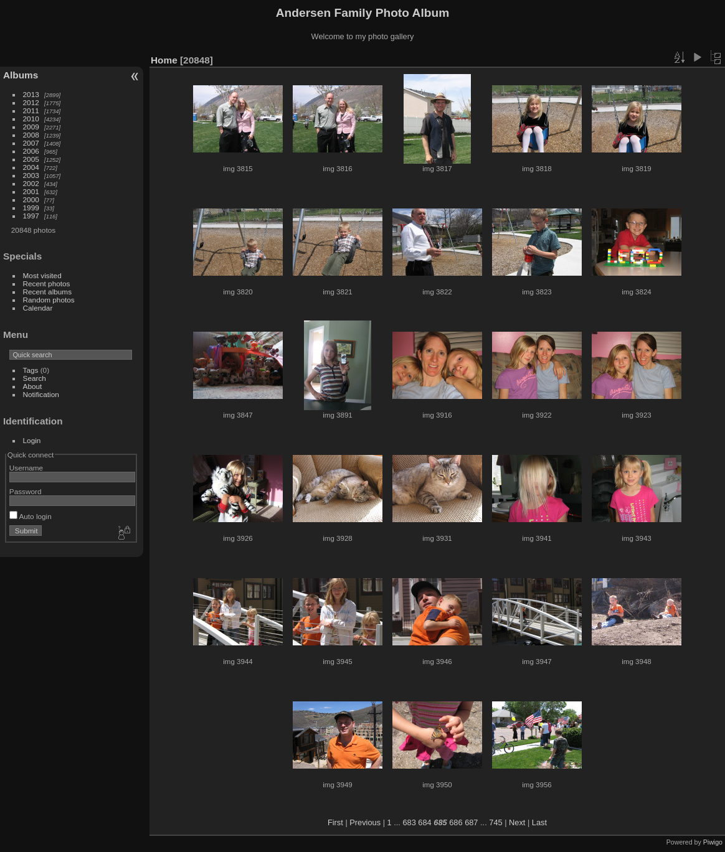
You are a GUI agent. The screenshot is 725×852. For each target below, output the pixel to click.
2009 (31, 127)
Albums (20, 75)
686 (455, 822)
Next (517, 822)
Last (539, 822)
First (335, 822)
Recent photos (46, 283)
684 (424, 822)
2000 (31, 199)
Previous (365, 822)
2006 (31, 151)
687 (471, 822)
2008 (31, 135)
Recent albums (47, 292)
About (32, 386)
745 (495, 822)
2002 (31, 183)
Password (25, 491)
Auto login (30, 516)
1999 (31, 208)
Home (164, 60)
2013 (31, 94)
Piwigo (713, 842)
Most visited (42, 275)
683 (408, 822)
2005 (31, 159)
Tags (31, 370)
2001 (31, 191)
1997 (31, 216)
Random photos (49, 300)
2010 (31, 119)
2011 (31, 110)
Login (32, 440)
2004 (31, 167)
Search (34, 378)
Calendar (38, 308)
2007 (31, 143)
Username (26, 468)
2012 (31, 102)
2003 (31, 175)
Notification (41, 394)
